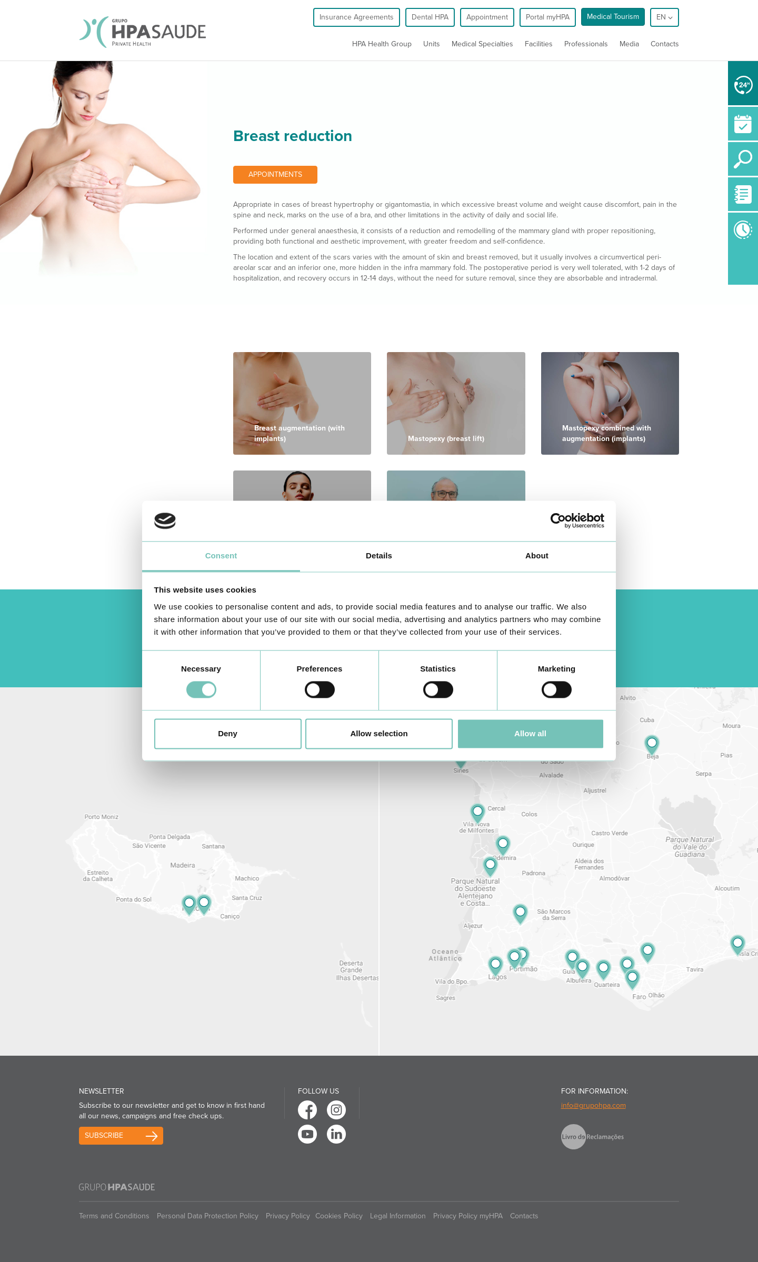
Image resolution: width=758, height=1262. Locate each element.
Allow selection (378, 733)
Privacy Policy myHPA (468, 1215)
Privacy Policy (288, 1215)
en (664, 17)
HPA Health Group (382, 43)
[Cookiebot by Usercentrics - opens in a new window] (558, 521)
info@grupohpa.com (593, 1105)
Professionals (586, 43)
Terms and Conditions (114, 1215)
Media (629, 43)
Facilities (539, 43)
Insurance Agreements (357, 17)
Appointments (275, 174)
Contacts (665, 43)
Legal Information (398, 1215)
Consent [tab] (221, 555)
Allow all (530, 733)
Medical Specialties (482, 43)
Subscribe (104, 1135)
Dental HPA (430, 17)
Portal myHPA (548, 17)
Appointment (487, 17)
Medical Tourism (613, 16)
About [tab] (536, 555)
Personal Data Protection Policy (207, 1215)
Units (431, 43)
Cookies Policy (339, 1215)
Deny (227, 733)
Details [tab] (379, 555)
